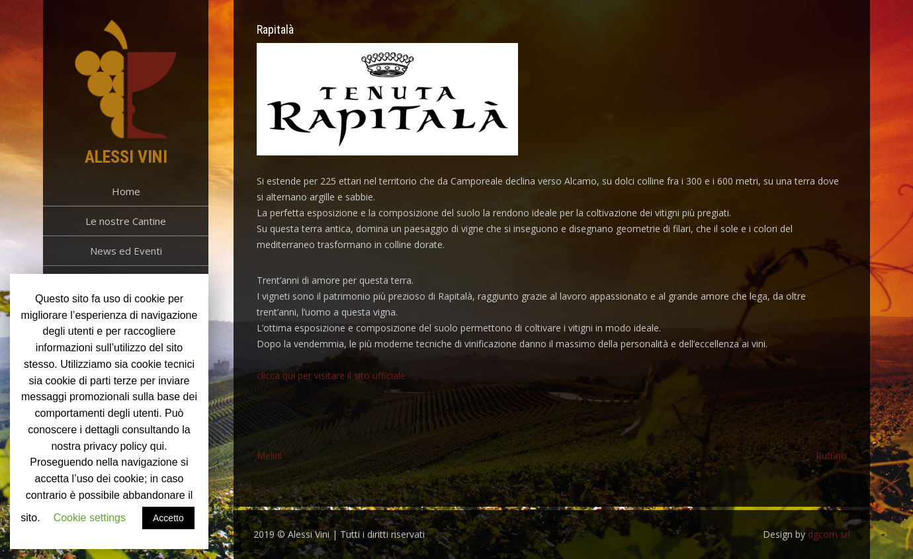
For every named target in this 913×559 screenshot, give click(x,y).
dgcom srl (829, 534)
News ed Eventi (126, 250)
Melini (269, 455)
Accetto (168, 518)
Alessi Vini (126, 157)
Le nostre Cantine (125, 221)
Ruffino (831, 455)
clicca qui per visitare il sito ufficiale (331, 375)
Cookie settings (90, 517)
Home (126, 191)
